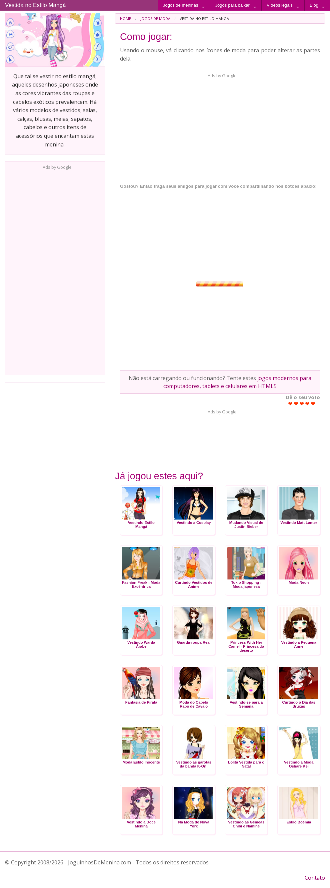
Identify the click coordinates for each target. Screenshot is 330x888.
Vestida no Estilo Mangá (35, 5)
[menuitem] (125, 18)
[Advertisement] (55, 270)
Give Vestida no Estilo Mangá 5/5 (313, 403)
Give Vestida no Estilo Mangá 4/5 (307, 403)
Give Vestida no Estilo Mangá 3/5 (302, 403)
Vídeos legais (280, 5)
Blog (314, 5)
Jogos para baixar (232, 5)
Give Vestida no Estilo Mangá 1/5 (290, 403)
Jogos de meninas (180, 5)
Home (125, 18)
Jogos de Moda (155, 18)
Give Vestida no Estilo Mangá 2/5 (296, 403)
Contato (315, 877)
